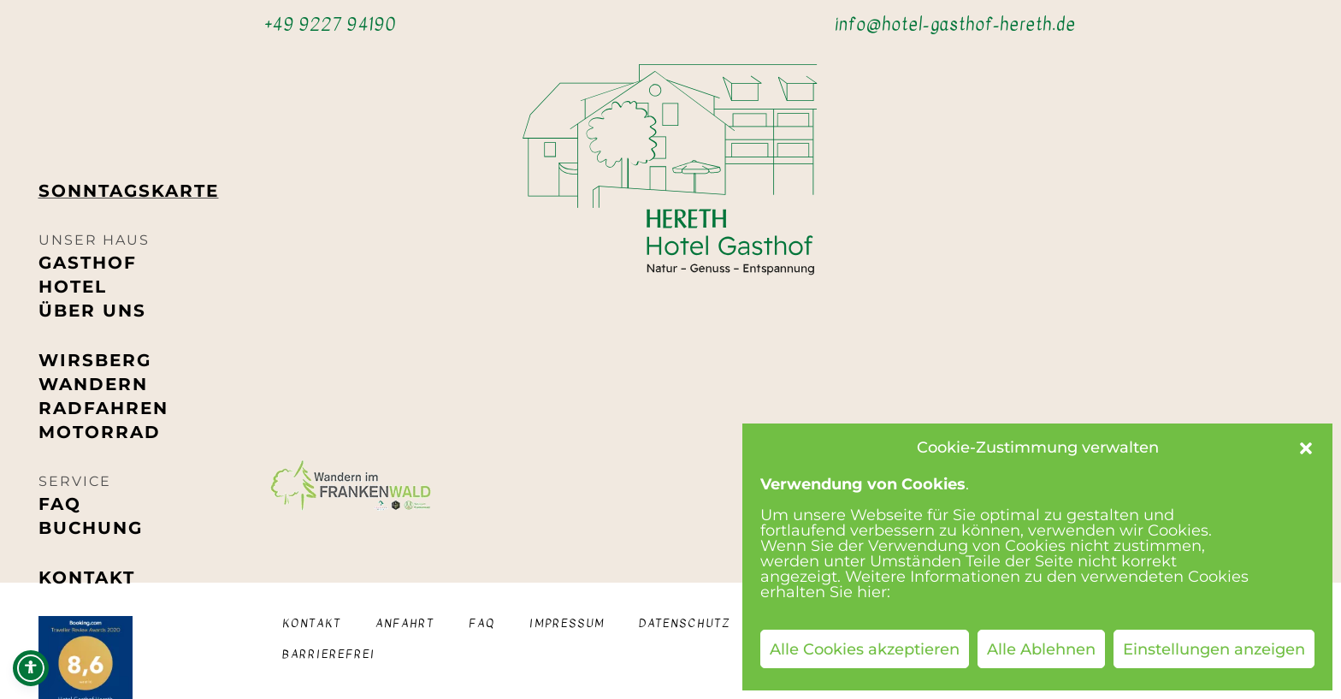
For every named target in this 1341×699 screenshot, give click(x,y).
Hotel (72, 286)
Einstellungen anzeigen (1214, 649)
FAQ (59, 504)
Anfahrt (404, 623)
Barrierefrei (328, 654)
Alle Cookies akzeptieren (865, 649)
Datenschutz (684, 623)
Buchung (90, 528)
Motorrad (99, 432)
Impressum (567, 623)
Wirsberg (94, 360)
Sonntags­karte (128, 191)
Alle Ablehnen (1041, 649)
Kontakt (86, 577)
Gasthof (87, 262)
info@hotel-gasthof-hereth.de (955, 24)
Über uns (92, 310)
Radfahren (103, 408)
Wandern (93, 384)
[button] (1305, 448)
